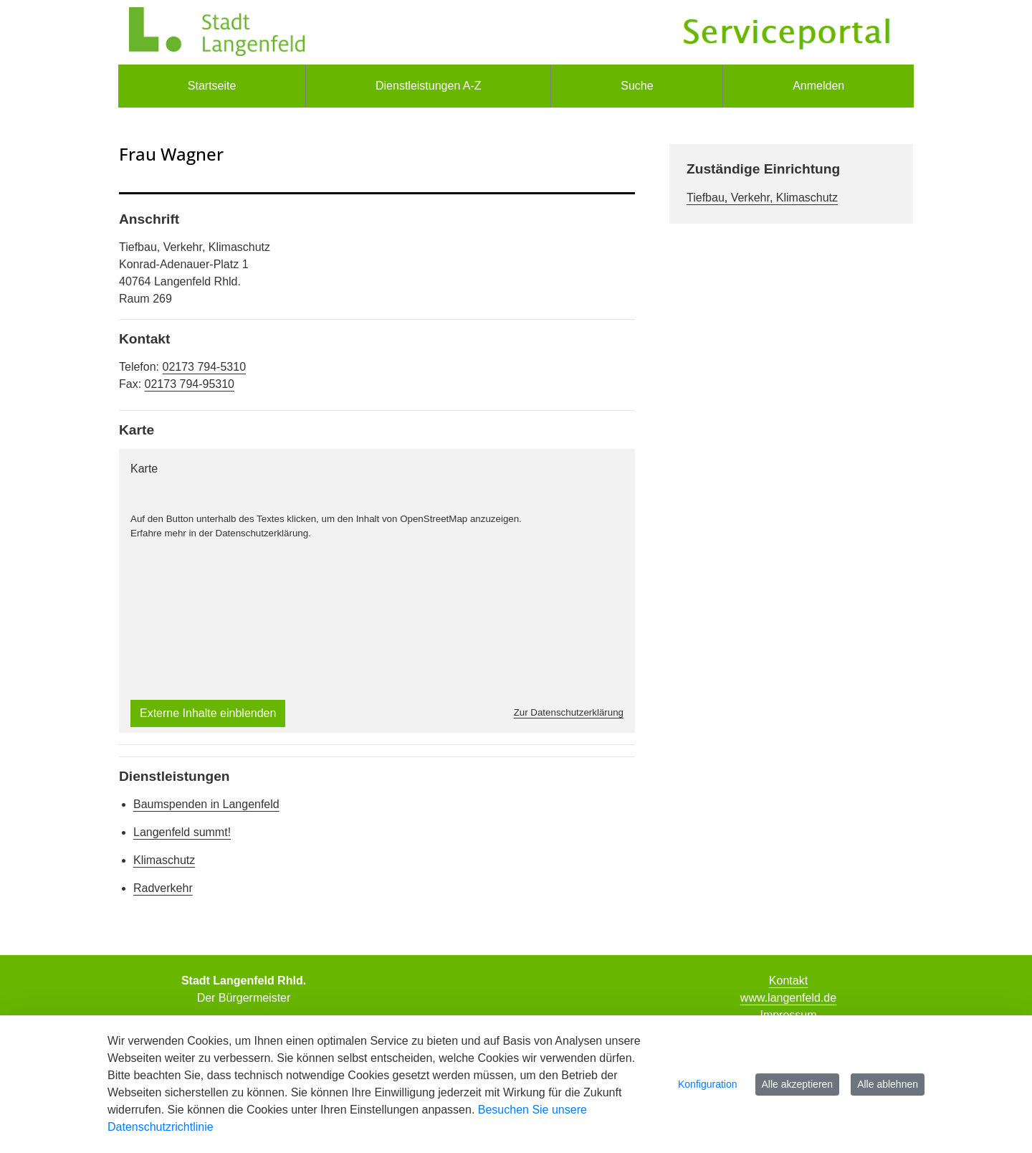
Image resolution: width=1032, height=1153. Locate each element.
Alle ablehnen (887, 1084)
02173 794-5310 (204, 367)
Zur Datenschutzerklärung (569, 712)
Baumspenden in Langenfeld (206, 804)
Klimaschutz (164, 860)
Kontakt (788, 980)
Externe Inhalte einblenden (208, 713)
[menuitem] (211, 86)
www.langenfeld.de (788, 998)
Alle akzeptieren (797, 1084)
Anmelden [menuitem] (818, 86)
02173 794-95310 (189, 384)
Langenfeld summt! (182, 832)
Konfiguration (707, 1084)
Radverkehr (163, 888)
